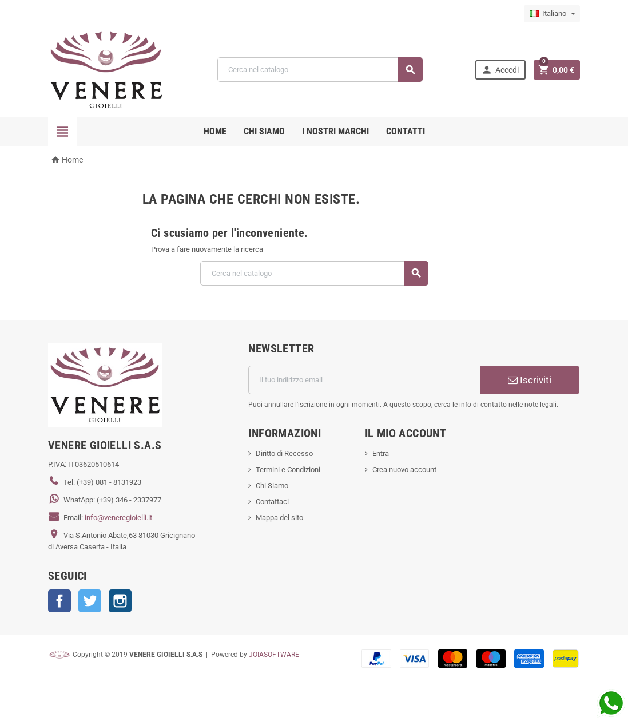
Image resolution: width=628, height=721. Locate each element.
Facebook (59, 600)
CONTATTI (405, 131)
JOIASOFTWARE (274, 655)
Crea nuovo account (404, 469)
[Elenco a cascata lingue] (552, 13)
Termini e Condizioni (288, 469)
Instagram (120, 600)
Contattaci (272, 501)
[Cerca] (320, 69)
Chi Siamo (272, 485)
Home (215, 131)
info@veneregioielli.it (118, 517)
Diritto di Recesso (284, 453)
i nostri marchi (335, 131)
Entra (380, 453)
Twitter (89, 600)
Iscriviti (529, 380)
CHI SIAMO (264, 131)
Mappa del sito (279, 517)
